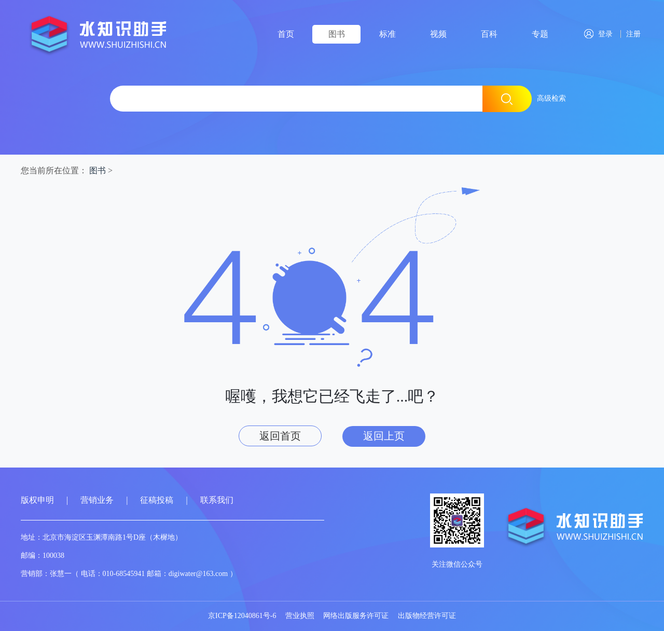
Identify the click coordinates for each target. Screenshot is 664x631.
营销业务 (97, 500)
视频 (438, 34)
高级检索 (551, 98)
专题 (540, 34)
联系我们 (216, 500)
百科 (489, 34)
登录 (598, 34)
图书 (336, 34)
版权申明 (37, 500)
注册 (631, 34)
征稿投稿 (157, 500)
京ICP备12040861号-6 (242, 616)
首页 (286, 34)
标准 (387, 34)
